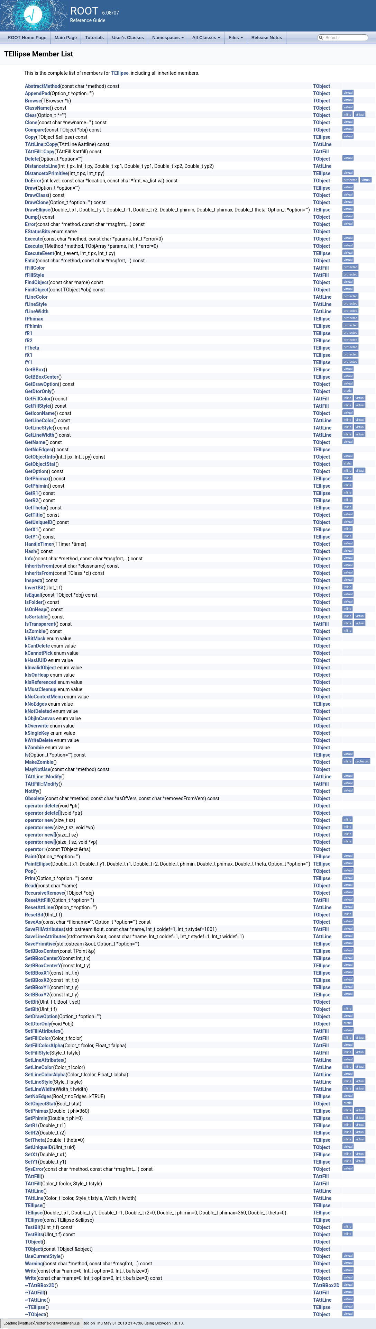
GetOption (36, 471)
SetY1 (31, 1162)
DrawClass (36, 195)
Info (29, 558)
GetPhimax (37, 478)
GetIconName (40, 413)
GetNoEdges (38, 449)
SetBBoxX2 (37, 980)
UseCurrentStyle (43, 1256)
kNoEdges (36, 704)
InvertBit (34, 587)
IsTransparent (40, 624)
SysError (34, 1169)
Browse (33, 100)
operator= (35, 849)
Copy (30, 137)
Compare (35, 130)
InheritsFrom (39, 566)
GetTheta (35, 507)
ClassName (37, 108)
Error (30, 224)
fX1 (29, 355)
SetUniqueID (38, 1147)
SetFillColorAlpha (44, 1045)
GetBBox (34, 369)
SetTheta (35, 1140)
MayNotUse (37, 769)
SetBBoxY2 (37, 994)
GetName (35, 442)
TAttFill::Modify (41, 784)
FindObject (36, 282)
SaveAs (33, 922)
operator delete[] (43, 813)
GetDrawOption (41, 384)
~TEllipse (35, 1307)
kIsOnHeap (37, 675)
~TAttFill (34, 1292)
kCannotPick (39, 653)
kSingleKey (37, 733)
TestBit (32, 1227)
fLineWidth (36, 311)
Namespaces (168, 39)
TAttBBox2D (326, 1285)
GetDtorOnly (38, 391)
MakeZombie (39, 762)
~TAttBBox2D (40, 1285)
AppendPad (37, 93)
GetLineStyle (39, 428)
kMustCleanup (40, 689)
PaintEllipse (38, 864)
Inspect (33, 580)
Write (30, 1271)
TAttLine (322, 144)
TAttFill (321, 151)
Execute (33, 239)
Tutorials (94, 37)
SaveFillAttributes (44, 929)
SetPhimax (36, 1111)
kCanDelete (37, 646)
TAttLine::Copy (41, 144)
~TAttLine (35, 1300)
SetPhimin (36, 1118)
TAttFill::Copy (39, 151)
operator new (39, 820)
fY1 (29, 362)
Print (30, 878)
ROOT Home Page (27, 37)
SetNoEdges (38, 1096)
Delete (32, 159)
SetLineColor (39, 1067)
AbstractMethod (42, 86)
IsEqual (33, 595)
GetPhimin (36, 486)
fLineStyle (36, 304)
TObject (321, 86)
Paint (30, 856)
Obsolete (34, 798)
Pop (29, 871)
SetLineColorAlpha (45, 1074)
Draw (30, 188)
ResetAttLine (39, 907)
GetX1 (31, 529)
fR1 (29, 333)
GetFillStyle (37, 406)
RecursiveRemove (44, 893)
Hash (30, 551)
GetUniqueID (38, 522)
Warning (34, 1263)
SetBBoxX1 (37, 973)
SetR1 (31, 1125)
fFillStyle (34, 275)
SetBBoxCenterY (43, 965)
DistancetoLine (41, 166)
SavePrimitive (40, 944)
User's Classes (128, 37)
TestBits (34, 1234)
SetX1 (31, 1154)
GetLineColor (39, 420)
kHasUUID (36, 660)
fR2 (29, 340)
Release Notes (266, 37)
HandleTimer (39, 544)
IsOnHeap (35, 609)
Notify (31, 791)
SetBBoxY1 (37, 987)
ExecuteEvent (39, 253)
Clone (31, 122)
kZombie (34, 747)
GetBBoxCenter (41, 377)
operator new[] (40, 835)
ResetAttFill (38, 900)
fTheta (32, 348)
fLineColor (36, 297)
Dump (31, 217)
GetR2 (31, 500)
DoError (33, 180)
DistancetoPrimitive (46, 173)
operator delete (41, 805)
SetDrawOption (41, 1016)
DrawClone (36, 202)
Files (236, 39)
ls (27, 755)
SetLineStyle (38, 1082)
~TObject (35, 1314)
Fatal (30, 260)
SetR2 (31, 1133)
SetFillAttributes (43, 1031)
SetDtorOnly (38, 1024)
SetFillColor (38, 1038)
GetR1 (31, 493)
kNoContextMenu (44, 696)
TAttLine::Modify (43, 776)
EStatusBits (37, 231)
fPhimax (34, 319)
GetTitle (33, 515)
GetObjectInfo (40, 457)
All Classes (207, 39)
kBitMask (35, 638)
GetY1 (31, 537)
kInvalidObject (40, 667)
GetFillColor (38, 398)
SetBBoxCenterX (43, 958)
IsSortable (36, 617)
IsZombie (35, 631)
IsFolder (34, 602)
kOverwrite (36, 726)
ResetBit (34, 914)
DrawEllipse (37, 210)
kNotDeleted (38, 711)
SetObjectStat (40, 1103)
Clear (30, 115)
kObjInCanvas (40, 718)
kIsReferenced (40, 682)
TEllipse (119, 73)
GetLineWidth (39, 435)
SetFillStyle (37, 1053)
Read (30, 885)
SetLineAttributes (44, 1060)
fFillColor (35, 268)
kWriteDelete (39, 740)
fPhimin (33, 326)
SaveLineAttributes (45, 936)
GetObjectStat (40, 464)
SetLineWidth (39, 1089)
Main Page (66, 37)
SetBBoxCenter (41, 951)
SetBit (31, 1002)
